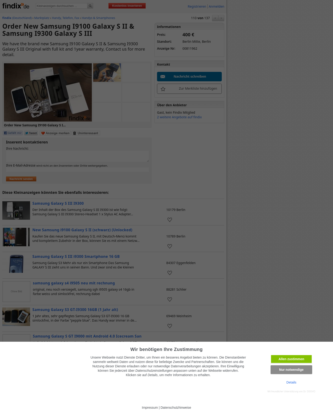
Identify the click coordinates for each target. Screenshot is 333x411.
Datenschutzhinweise (175, 407)
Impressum (150, 407)
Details (291, 382)
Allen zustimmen (291, 359)
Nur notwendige (291, 369)
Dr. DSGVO (309, 391)
